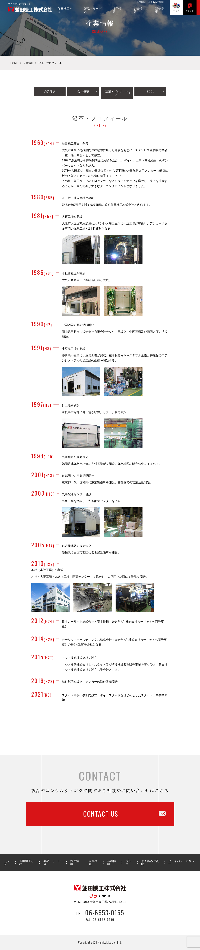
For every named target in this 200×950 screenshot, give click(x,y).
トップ (7, 863)
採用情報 (118, 10)
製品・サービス (93, 10)
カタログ (190, 7)
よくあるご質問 (156, 1)
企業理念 (49, 91)
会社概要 (83, 91)
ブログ (177, 7)
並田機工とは (66, 10)
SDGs (150, 91)
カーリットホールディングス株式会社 (87, 639)
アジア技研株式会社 (75, 657)
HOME (14, 63)
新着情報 (160, 10)
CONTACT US (121, 813)
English (141, 1)
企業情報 (139, 10)
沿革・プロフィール (116, 93)
